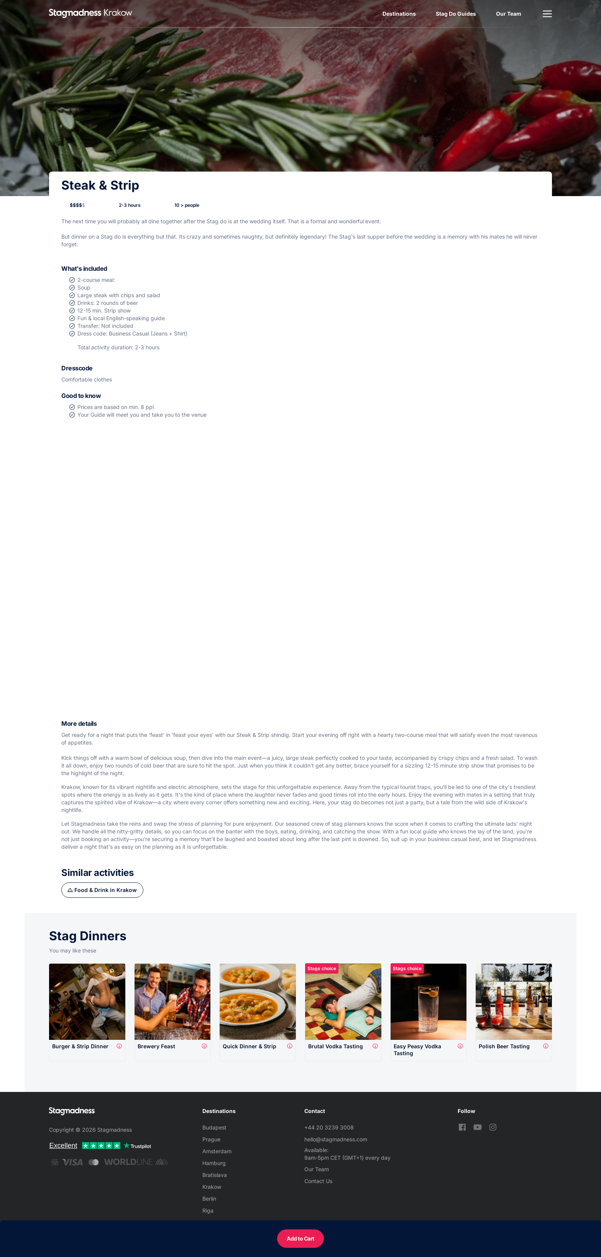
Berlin (209, 1198)
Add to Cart (300, 1238)
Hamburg (214, 1163)
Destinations (399, 13)
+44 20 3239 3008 (329, 1127)
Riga (207, 1210)
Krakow (211, 1186)
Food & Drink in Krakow (105, 890)
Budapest (214, 1127)
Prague (211, 1139)
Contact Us (318, 1181)
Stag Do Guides (456, 13)
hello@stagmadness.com (335, 1139)
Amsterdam (217, 1151)
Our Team (508, 13)
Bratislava (214, 1175)
